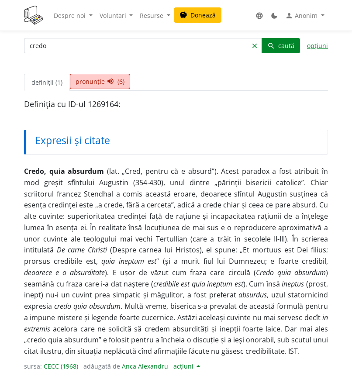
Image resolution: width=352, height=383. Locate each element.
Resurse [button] (152, 15)
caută (280, 45)
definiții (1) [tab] (46, 82)
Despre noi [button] (70, 15)
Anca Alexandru (145, 366)
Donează (197, 15)
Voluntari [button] (114, 15)
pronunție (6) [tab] (100, 81)
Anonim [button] (302, 15)
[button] (259, 15)
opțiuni (317, 45)
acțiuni (184, 366)
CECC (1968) (61, 366)
